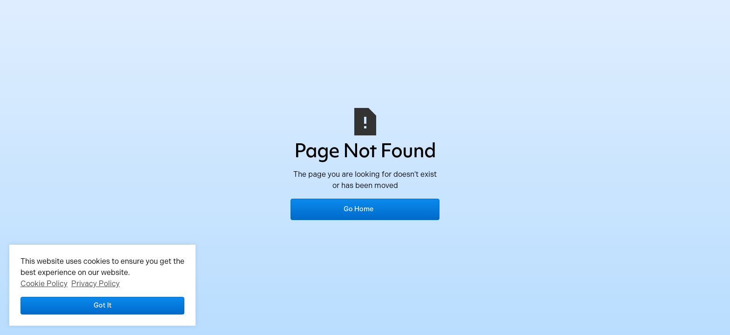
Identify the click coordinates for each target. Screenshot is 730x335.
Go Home (358, 209)
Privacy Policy (95, 283)
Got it (103, 305)
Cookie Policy (44, 283)
